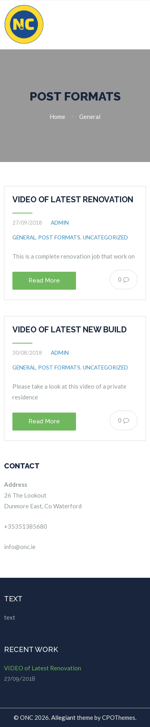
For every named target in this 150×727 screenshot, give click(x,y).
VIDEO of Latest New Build (69, 329)
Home (57, 116)
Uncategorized (105, 237)
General (89, 116)
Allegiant (63, 717)
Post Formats (59, 237)
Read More (44, 280)
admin (60, 222)
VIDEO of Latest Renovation (72, 199)
